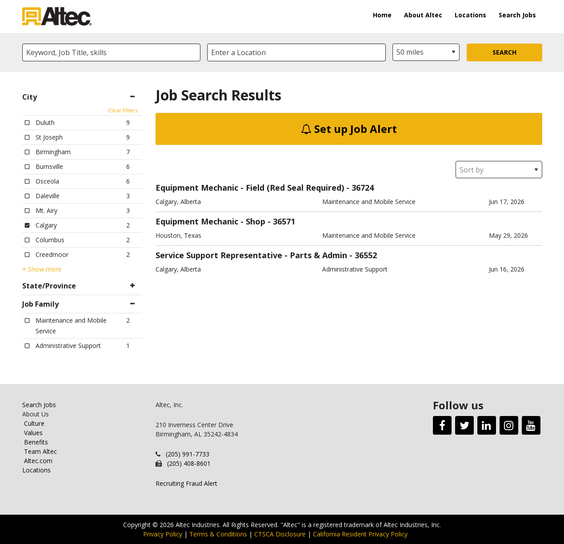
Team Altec (40, 451)
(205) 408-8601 (189, 463)
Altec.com (38, 460)
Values (33, 432)
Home (382, 15)
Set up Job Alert (349, 128)
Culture (34, 423)
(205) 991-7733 (187, 454)
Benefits (36, 442)
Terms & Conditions (218, 534)
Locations (470, 15)
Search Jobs (517, 15)
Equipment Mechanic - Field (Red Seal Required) (250, 187)
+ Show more (41, 269)
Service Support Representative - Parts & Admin (251, 255)
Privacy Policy (162, 534)
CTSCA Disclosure (280, 534)
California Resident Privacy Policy (360, 534)
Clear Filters (123, 110)
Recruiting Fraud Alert (186, 483)
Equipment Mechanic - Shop (210, 221)
